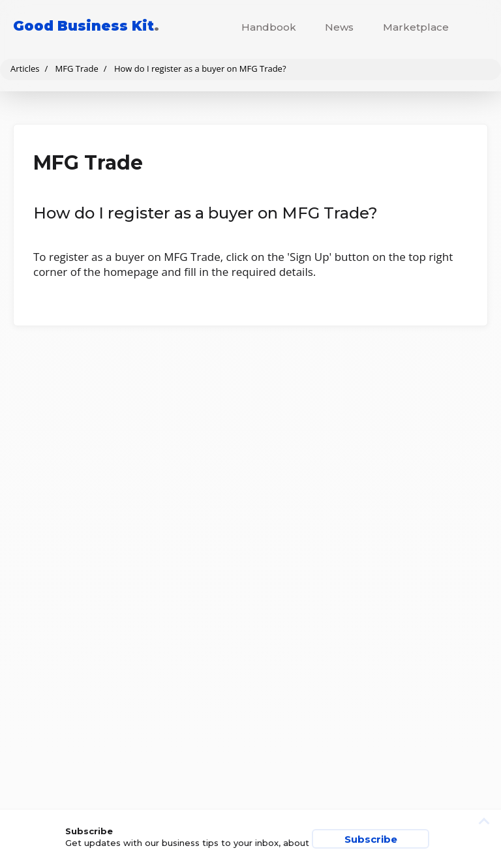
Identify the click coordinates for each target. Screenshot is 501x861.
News (339, 27)
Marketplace (416, 27)
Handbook (268, 27)
